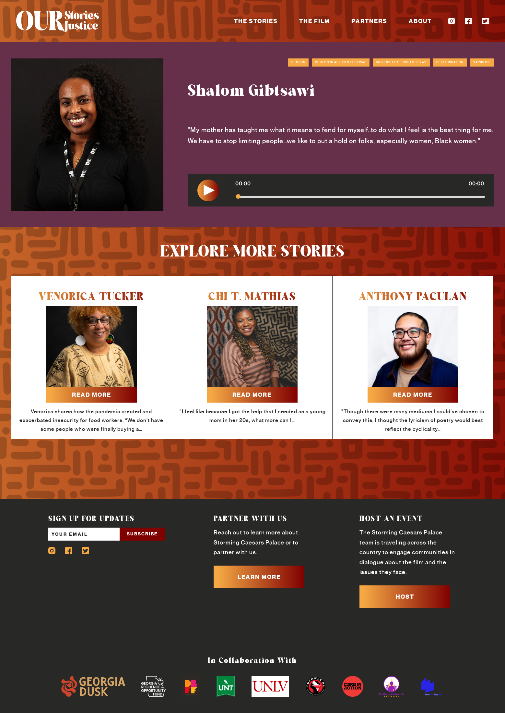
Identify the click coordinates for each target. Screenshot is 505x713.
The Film (314, 21)
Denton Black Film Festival (340, 62)
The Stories (256, 21)
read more (91, 394)
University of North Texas (401, 62)
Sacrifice (482, 62)
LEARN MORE (259, 577)
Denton (298, 62)
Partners (369, 21)
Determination (450, 62)
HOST (405, 596)
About (420, 21)
